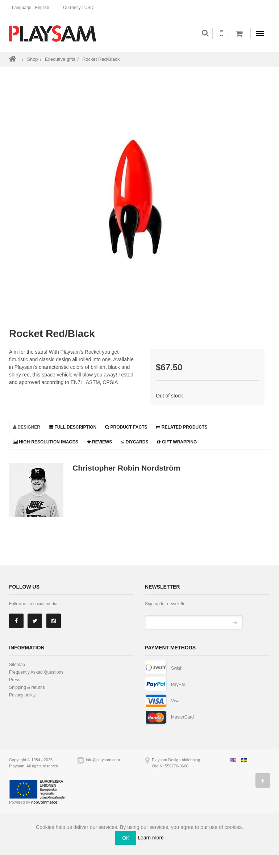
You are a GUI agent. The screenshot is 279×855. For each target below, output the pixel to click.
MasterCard (182, 717)
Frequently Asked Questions (36, 672)
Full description (72, 427)
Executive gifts (60, 59)
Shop (32, 59)
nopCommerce (44, 802)
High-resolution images (45, 442)
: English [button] (33, 7)
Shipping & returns (27, 687)
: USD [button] (80, 7)
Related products (181, 427)
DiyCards (134, 442)
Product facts (126, 427)
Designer (26, 427)
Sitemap (17, 664)
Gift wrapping (177, 442)
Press (14, 679)
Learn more (151, 838)
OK (125, 838)
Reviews (99, 442)
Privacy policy (22, 695)
